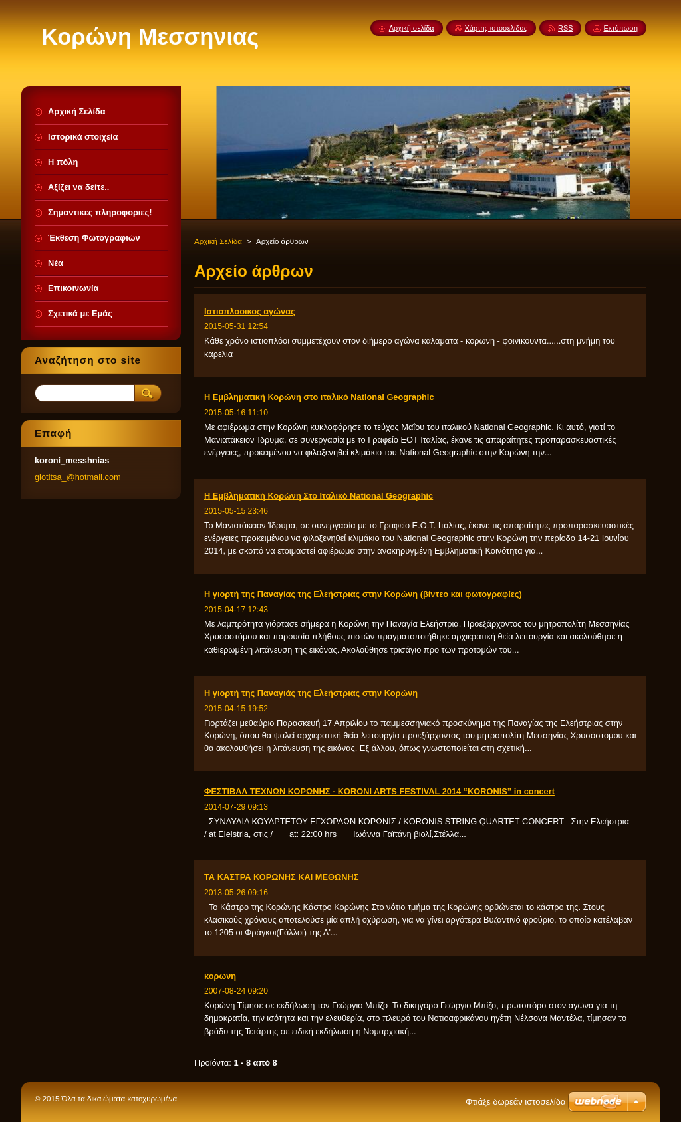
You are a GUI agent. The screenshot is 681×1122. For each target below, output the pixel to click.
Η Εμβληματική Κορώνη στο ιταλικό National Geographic (319, 397)
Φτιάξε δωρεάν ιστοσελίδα (515, 1102)
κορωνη (220, 976)
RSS (565, 28)
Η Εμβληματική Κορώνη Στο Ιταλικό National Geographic (318, 496)
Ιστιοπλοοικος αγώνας (249, 311)
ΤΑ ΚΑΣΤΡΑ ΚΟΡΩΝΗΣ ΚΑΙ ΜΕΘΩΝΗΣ (281, 877)
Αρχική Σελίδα (218, 241)
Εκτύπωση (620, 28)
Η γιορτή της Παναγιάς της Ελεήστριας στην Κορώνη (311, 693)
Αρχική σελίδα (411, 28)
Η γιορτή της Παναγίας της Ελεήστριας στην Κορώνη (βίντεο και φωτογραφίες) (363, 594)
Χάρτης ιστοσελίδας (496, 28)
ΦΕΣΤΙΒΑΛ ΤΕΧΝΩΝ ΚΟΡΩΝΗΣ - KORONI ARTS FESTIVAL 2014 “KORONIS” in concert (379, 791)
